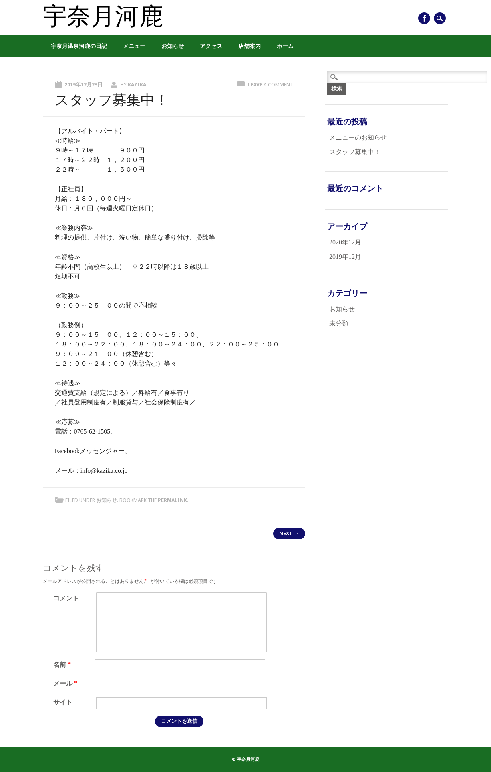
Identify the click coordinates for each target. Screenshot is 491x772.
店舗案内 (249, 46)
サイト (62, 702)
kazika (137, 85)
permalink (172, 500)
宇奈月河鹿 (103, 16)
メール (66, 683)
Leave (270, 85)
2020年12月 (345, 242)
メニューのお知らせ (358, 137)
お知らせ (172, 46)
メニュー (134, 46)
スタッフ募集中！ (354, 151)
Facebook (424, 18)
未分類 (338, 323)
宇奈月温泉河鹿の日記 (79, 46)
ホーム (285, 46)
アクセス (211, 46)
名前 (63, 664)
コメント (66, 598)
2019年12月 (345, 256)
